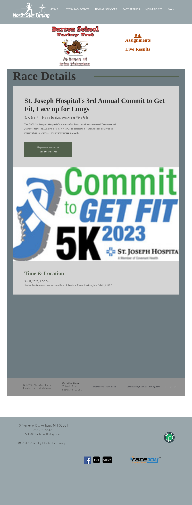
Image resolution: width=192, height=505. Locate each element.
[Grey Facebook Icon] (165, 387)
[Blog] (96, 460)
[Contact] (107, 460)
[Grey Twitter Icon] (170, 387)
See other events (48, 151)
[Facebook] (87, 460)
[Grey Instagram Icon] (175, 387)
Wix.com (47, 388)
